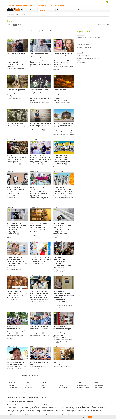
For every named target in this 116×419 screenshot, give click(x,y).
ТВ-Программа (63, 387)
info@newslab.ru (98, 387)
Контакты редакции (29, 393)
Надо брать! (80, 52)
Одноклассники (12, 387)
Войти (102, 2)
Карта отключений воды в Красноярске (25, 5)
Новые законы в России (42, 5)
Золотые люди (80, 34)
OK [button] (89, 417)
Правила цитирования (73, 414)
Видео (19, 24)
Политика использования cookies (14, 398)
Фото (24, 24)
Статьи (14, 24)
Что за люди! (80, 42)
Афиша (61, 385)
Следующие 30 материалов (29, 375)
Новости (9, 24)
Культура (9, 38)
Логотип (26, 389)
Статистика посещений (82, 385)
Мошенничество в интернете (84, 44)
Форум (61, 389)
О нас (25, 385)
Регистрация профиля (94, 2)
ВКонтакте (10, 385)
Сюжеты (44, 389)
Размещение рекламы (83, 387)
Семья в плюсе (80, 50)
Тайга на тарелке (81, 62)
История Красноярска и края (84, 47)
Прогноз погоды (56, 2)
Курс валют (72, 2)
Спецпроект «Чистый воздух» (57, 5)
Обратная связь (28, 387)
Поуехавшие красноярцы (83, 55)
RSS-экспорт (27, 391)
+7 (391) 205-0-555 (98, 385)
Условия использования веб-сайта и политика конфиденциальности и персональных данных (28, 397)
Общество (9, 74)
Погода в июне (10, 5)
